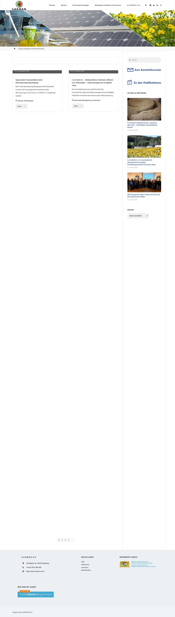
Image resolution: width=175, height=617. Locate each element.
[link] (145, 5)
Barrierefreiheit (86, 570)
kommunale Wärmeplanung (83, 143)
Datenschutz (85, 564)
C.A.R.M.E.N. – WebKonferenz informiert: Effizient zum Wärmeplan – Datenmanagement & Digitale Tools (93, 125)
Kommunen (98, 143)
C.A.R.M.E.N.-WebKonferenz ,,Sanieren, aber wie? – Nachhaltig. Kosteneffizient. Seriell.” (143, 125)
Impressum (84, 567)
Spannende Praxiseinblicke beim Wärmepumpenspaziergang (30, 123)
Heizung (20, 143)
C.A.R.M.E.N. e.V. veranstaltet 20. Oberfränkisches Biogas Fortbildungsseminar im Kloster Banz (142, 162)
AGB (82, 561)
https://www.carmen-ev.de (35, 571)
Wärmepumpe (29, 143)
